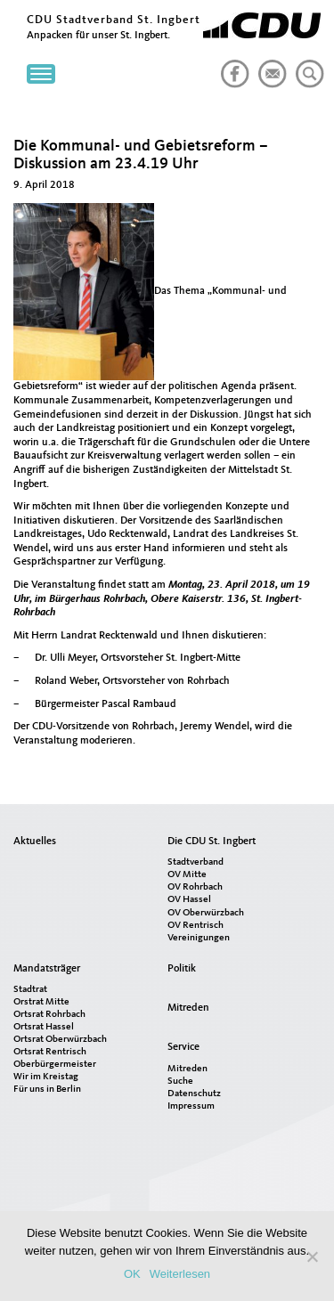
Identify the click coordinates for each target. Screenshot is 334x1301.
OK (132, 1274)
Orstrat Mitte (41, 1002)
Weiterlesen (180, 1274)
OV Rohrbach (195, 887)
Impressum (191, 1106)
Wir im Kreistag (45, 1077)
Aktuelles (34, 841)
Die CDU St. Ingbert (211, 841)
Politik (181, 969)
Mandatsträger (46, 969)
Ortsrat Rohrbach (49, 1015)
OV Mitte (187, 875)
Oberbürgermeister (54, 1064)
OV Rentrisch (195, 926)
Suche (180, 1081)
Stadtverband (195, 862)
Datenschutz (194, 1094)
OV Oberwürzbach (205, 913)
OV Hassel (189, 900)
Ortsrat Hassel (43, 1027)
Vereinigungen (198, 938)
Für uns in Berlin (47, 1089)
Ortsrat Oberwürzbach (60, 1040)
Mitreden (188, 1008)
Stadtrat (30, 990)
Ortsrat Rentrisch (49, 1052)
